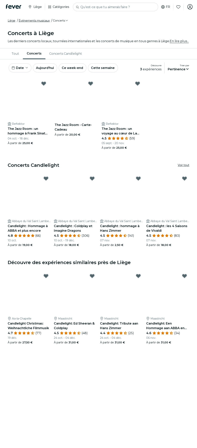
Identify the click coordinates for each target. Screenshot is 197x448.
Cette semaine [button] (104, 68)
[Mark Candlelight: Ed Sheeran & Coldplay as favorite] (92, 276)
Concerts (34, 53)
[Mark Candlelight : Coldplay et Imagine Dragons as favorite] (92, 178)
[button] (60, 21)
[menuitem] (15, 53)
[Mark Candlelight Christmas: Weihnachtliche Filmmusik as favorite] (45, 276)
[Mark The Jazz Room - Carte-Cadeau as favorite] (90, 83)
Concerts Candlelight (65, 53)
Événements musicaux (34, 20)
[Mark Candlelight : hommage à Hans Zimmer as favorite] (138, 178)
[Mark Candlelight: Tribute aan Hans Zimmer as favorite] (138, 276)
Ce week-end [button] (73, 68)
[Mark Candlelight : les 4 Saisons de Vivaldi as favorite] (184, 178)
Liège (11, 20)
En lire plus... (179, 41)
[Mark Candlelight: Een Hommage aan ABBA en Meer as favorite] (184, 276)
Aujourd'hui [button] (45, 68)
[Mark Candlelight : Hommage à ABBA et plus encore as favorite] (45, 178)
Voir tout (183, 165)
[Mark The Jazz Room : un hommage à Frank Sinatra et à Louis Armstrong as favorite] (43, 83)
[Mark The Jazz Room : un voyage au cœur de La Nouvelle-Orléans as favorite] (137, 83)
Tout (15, 53)
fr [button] (165, 7)
